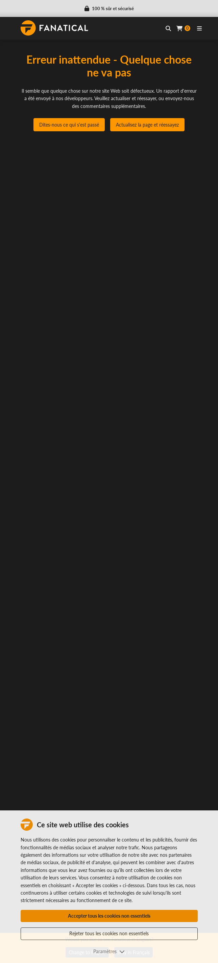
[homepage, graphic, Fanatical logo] (54, 28)
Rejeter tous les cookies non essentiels (109, 933)
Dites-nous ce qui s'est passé (69, 125)
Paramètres (109, 951)
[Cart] (183, 28)
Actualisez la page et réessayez (147, 125)
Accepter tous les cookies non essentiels (109, 916)
